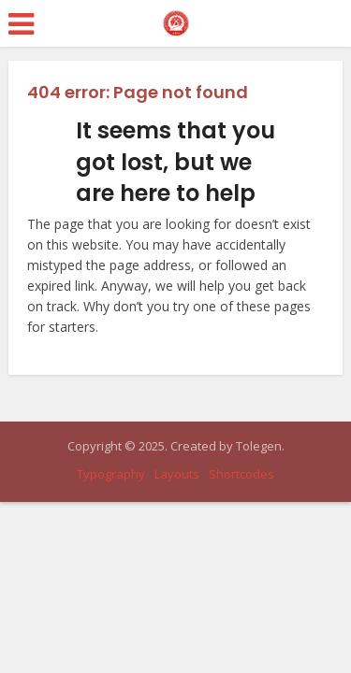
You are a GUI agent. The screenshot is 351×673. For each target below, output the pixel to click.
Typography (111, 473)
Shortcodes (241, 473)
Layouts (176, 473)
